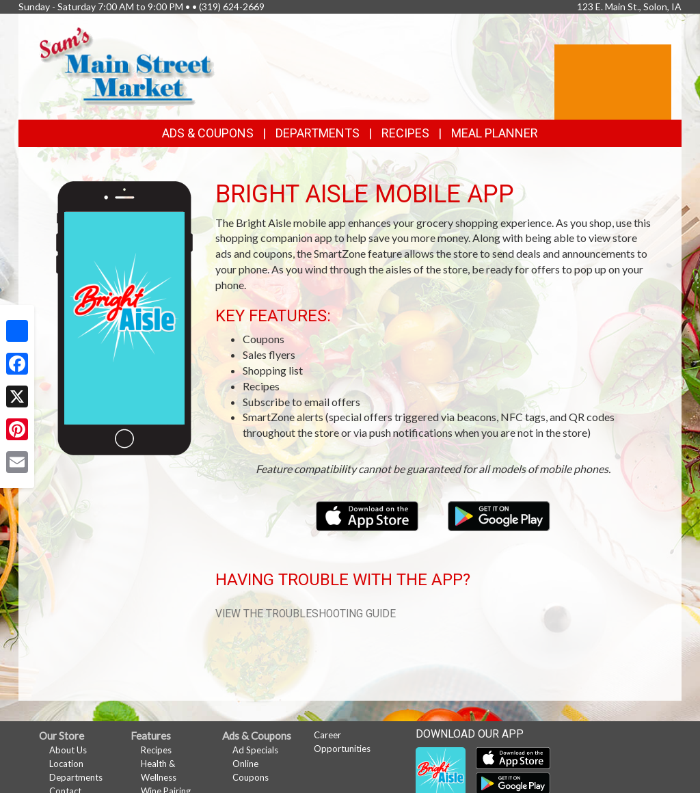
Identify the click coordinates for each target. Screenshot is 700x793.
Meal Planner (494, 133)
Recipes (405, 133)
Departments (76, 777)
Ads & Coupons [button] (208, 133)
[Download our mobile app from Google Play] (499, 514)
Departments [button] (317, 133)
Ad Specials (255, 749)
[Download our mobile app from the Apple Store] (368, 514)
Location (66, 763)
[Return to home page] (127, 65)
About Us (68, 749)
